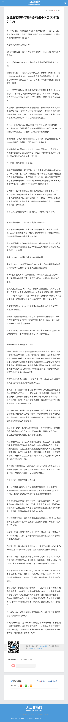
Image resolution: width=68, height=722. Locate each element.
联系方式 (22, 718)
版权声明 (30, 718)
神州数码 (26, 660)
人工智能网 (49, 11)
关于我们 (14, 718)
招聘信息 (38, 718)
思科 (16, 660)
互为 (20, 660)
